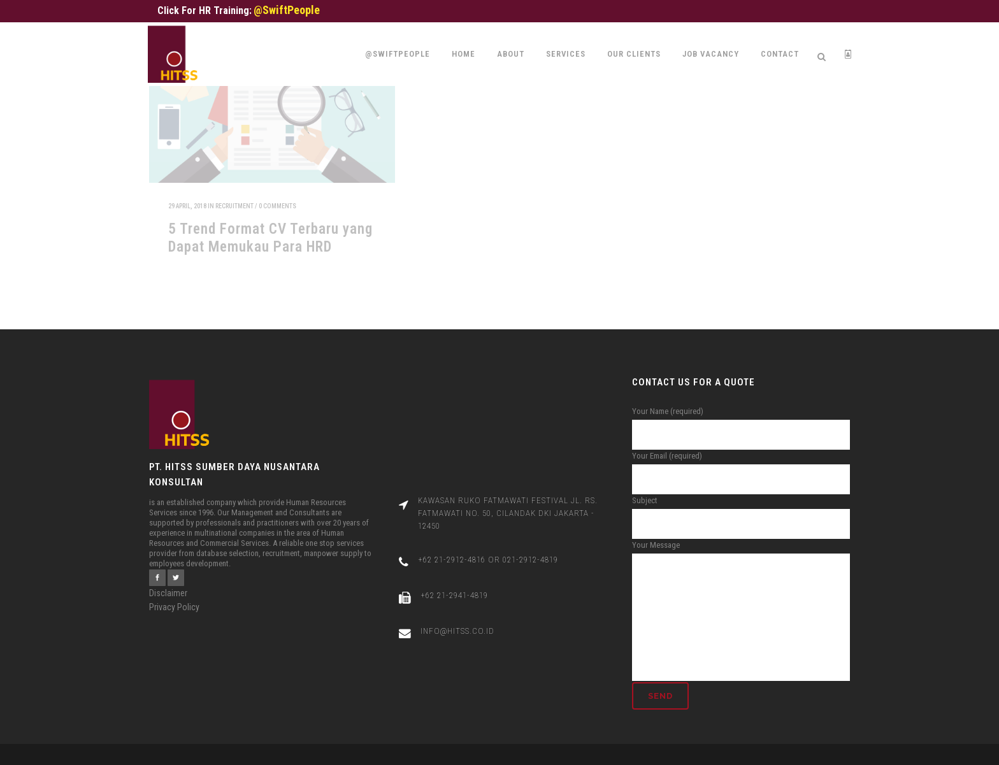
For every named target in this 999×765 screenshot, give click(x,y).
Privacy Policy (174, 594)
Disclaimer (168, 580)
